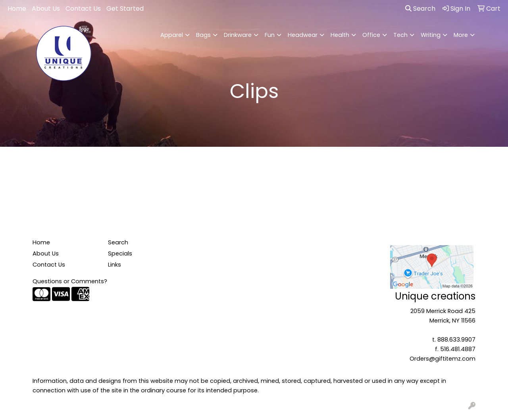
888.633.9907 (456, 340)
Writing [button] (431, 35)
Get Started (125, 8)
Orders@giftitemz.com (442, 359)
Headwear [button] (303, 35)
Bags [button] (203, 35)
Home (17, 8)
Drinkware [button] (238, 35)
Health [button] (340, 35)
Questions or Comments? (70, 281)
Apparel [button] (171, 35)
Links (114, 265)
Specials (120, 253)
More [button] (461, 35)
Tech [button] (400, 35)
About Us (46, 8)
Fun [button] (270, 35)
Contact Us (83, 8)
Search (420, 8)
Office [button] (371, 35)
